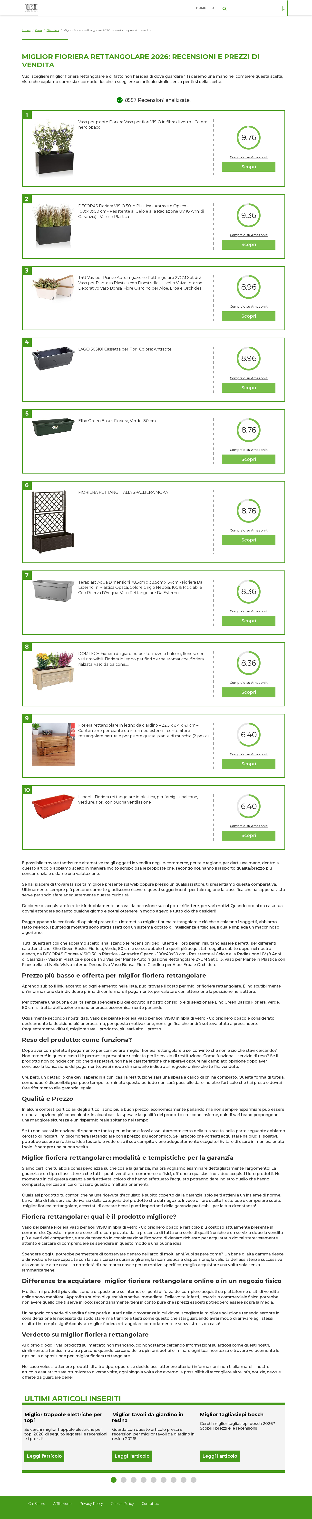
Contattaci (150, 1503)
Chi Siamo (36, 1503)
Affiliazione (62, 1503)
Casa (254, 7)
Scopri (249, 167)
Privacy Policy (91, 1503)
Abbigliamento (226, 7)
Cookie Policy (122, 1503)
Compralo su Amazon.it (249, 157)
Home (202, 7)
